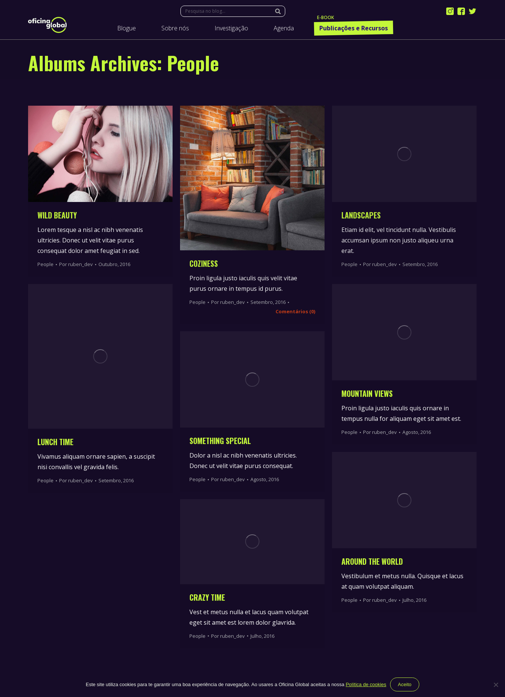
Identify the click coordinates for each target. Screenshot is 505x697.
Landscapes (361, 215)
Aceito (404, 684)
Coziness (203, 263)
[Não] (495, 684)
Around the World (372, 561)
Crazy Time (207, 597)
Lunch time (55, 441)
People (45, 264)
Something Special (220, 440)
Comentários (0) (295, 311)
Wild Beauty (57, 215)
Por (76, 264)
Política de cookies (366, 684)
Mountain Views (367, 393)
